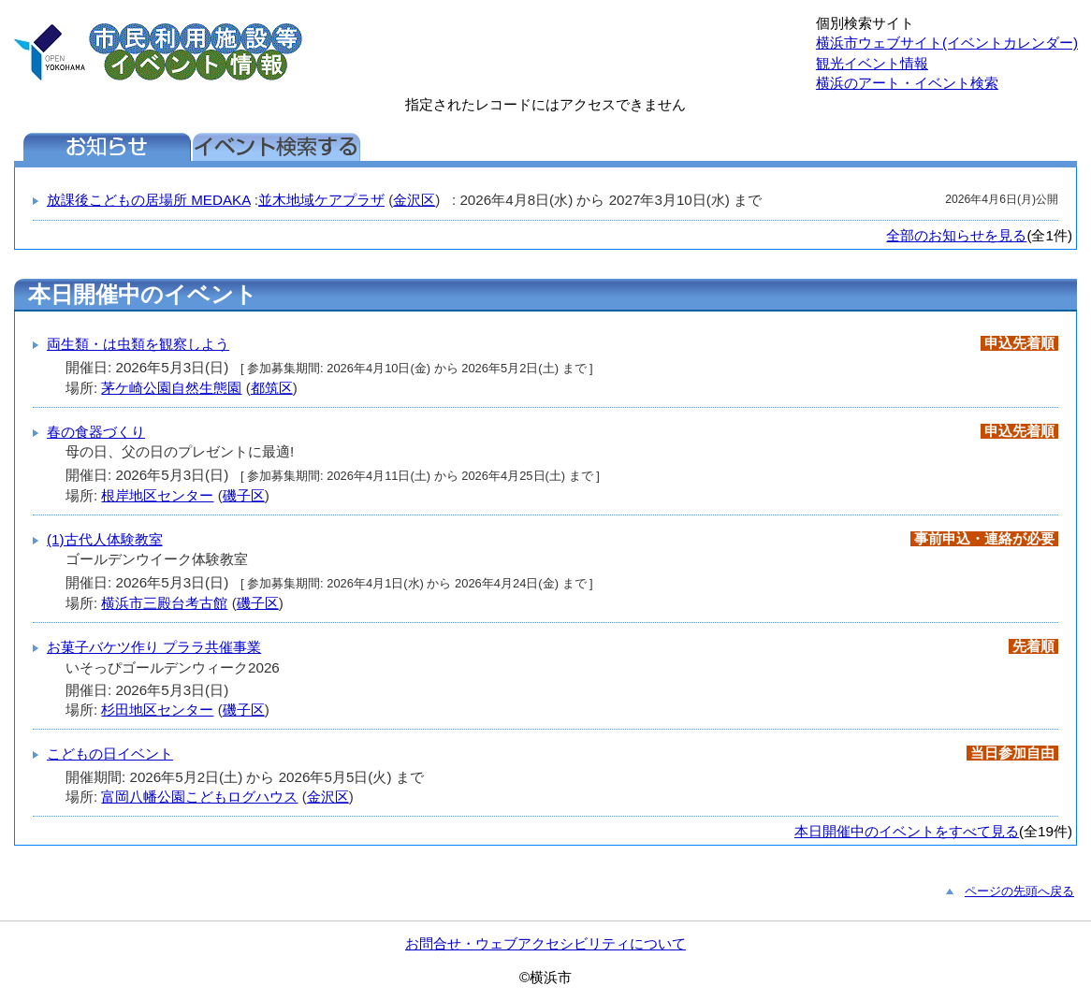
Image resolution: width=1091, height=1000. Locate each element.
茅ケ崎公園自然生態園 (171, 388)
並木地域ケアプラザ (321, 200)
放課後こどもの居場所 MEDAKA (149, 200)
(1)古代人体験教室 (105, 539)
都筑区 (272, 388)
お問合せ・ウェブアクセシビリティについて (545, 943)
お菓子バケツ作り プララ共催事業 (154, 647)
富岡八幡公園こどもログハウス (199, 796)
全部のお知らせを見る (956, 235)
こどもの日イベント (110, 753)
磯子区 (244, 495)
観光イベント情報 (872, 63)
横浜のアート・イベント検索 (907, 83)
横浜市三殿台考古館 (164, 603)
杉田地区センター (157, 709)
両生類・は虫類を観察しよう (138, 344)
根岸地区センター (157, 495)
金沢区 (414, 200)
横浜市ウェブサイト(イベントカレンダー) (947, 43)
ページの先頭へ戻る (1019, 891)
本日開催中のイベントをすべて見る (906, 831)
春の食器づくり (96, 432)
